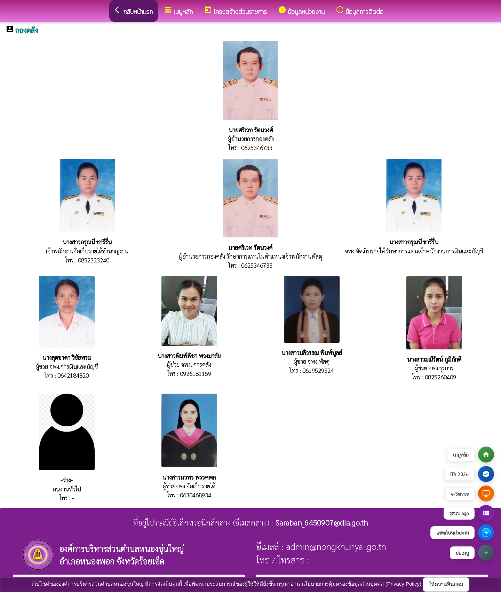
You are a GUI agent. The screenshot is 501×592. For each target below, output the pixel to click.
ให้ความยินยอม (446, 584)
